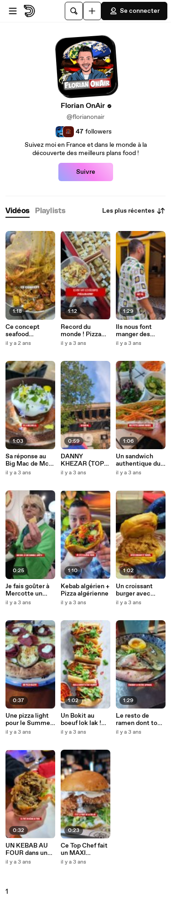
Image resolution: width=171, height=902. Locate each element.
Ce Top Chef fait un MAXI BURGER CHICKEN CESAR (84, 849)
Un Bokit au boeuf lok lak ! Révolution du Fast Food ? (81, 719)
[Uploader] (92, 11)
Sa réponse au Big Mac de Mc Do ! (27, 460)
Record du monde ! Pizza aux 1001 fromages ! (81, 330)
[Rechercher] (74, 11)
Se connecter (134, 11)
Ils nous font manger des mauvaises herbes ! (134, 330)
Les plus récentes (134, 210)
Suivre (85, 172)
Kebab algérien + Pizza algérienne (85, 590)
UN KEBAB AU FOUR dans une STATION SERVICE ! (28, 849)
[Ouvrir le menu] (12, 11)
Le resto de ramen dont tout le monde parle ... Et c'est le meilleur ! (140, 719)
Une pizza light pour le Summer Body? (28, 719)
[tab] (17, 211)
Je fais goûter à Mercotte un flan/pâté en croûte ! (27, 590)
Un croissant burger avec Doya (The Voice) (134, 590)
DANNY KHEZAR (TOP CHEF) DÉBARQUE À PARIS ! (82, 460)
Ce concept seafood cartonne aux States (24, 330)
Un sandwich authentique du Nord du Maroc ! (139, 460)
